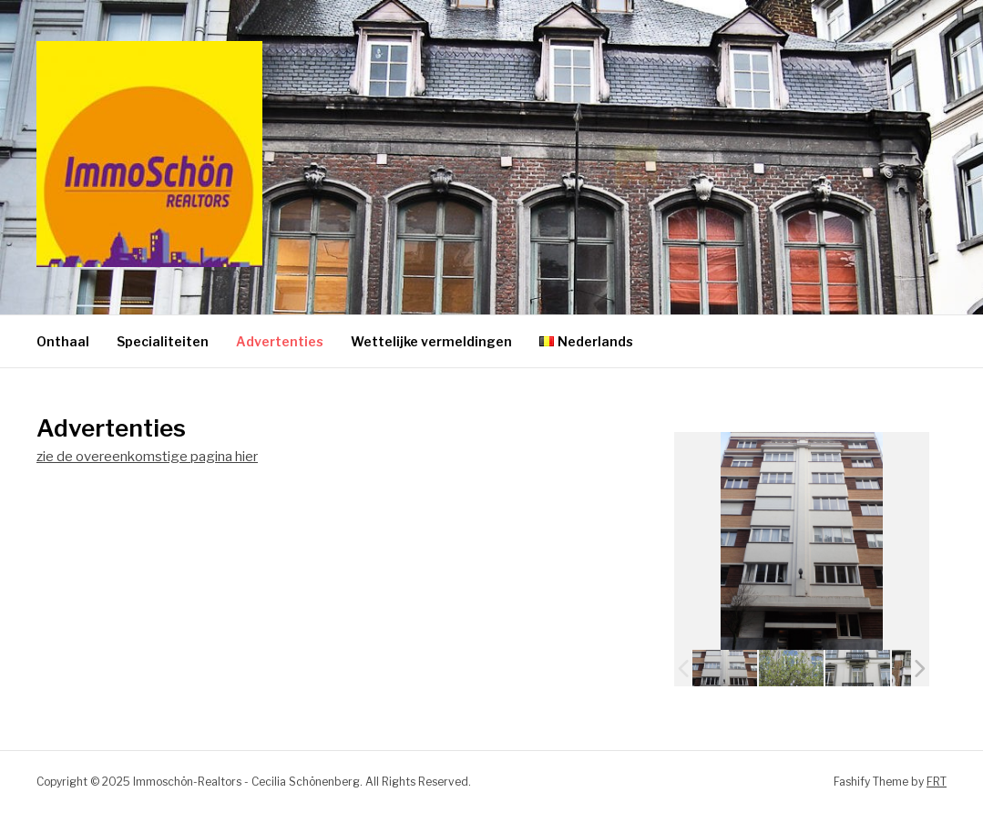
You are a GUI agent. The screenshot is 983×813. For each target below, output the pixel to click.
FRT (937, 781)
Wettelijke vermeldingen (431, 341)
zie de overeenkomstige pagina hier (147, 456)
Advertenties (279, 341)
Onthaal (62, 341)
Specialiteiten (163, 341)
